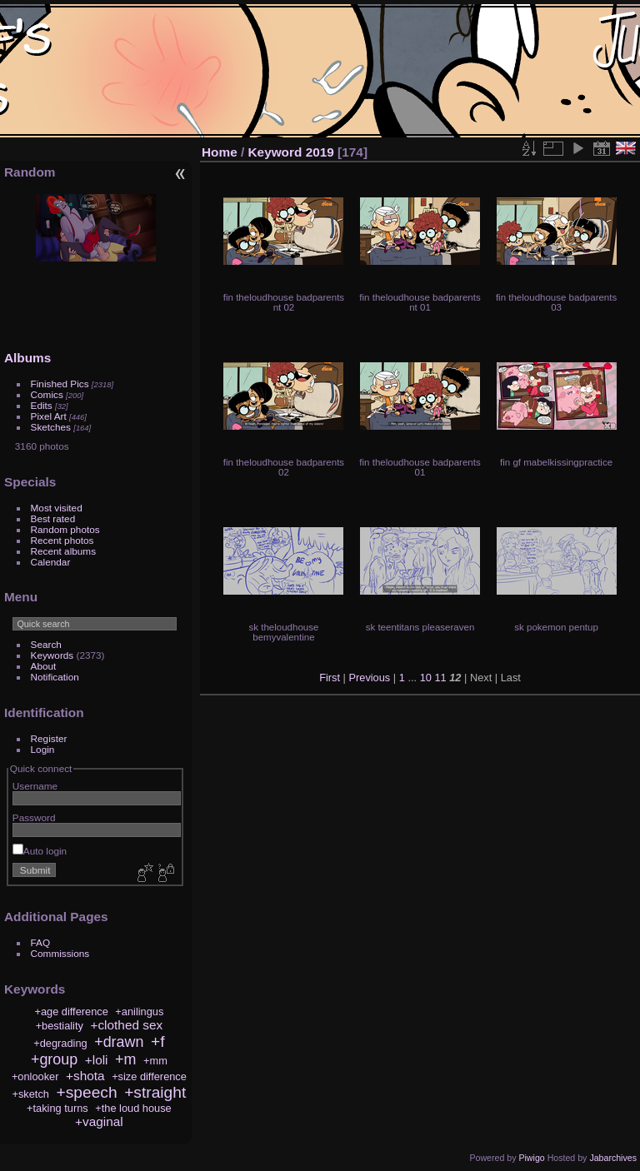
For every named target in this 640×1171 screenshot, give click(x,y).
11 (440, 677)
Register (49, 738)
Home (220, 152)
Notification (55, 676)
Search (46, 644)
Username (35, 785)
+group (54, 1059)
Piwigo (531, 1158)
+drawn (118, 1042)
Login (43, 749)
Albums (27, 358)
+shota (85, 1076)
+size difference (149, 1076)
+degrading (60, 1043)
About (44, 665)
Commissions (60, 953)
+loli (96, 1060)
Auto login (39, 850)
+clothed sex (126, 1025)
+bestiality (59, 1025)
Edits (41, 405)
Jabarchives (613, 1158)
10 (426, 677)
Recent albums (63, 551)
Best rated (53, 518)
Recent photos (62, 540)
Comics (47, 394)
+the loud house (133, 1108)
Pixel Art (49, 416)
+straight (155, 1092)
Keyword (275, 152)
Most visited (56, 507)
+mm (155, 1060)
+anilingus (139, 1011)
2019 (320, 152)
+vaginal (99, 1121)
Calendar (51, 561)
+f (158, 1041)
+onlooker (35, 1076)
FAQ (41, 942)
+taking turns (57, 1108)
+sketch (30, 1094)
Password (34, 817)
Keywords (52, 655)
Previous (369, 677)
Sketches (51, 426)
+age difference (71, 1011)
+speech (87, 1092)
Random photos (65, 529)
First (329, 677)
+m (125, 1059)
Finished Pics (60, 383)
